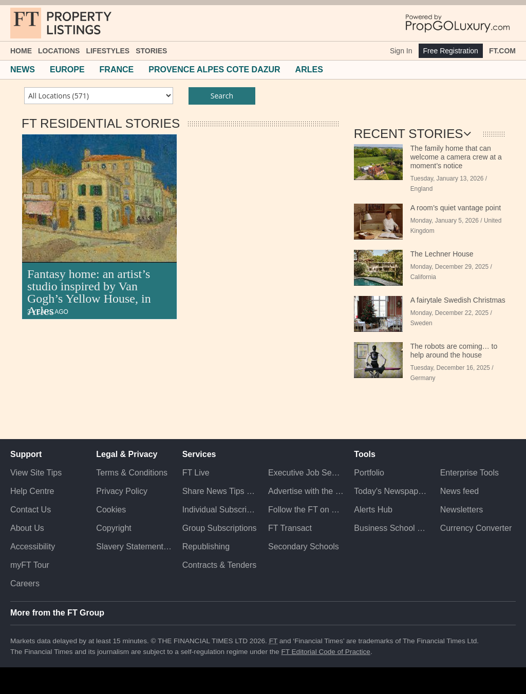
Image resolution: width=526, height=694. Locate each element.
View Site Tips (36, 472)
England (421, 188)
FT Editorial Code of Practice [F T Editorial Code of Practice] (325, 652)
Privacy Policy (121, 491)
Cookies (111, 509)
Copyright (113, 528)
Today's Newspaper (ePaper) (391, 491)
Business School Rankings (391, 528)
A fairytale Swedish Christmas (457, 300)
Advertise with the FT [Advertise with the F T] (306, 491)
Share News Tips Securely (220, 491)
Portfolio (369, 472)
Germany (423, 378)
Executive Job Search (306, 472)
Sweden (421, 323)
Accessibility (32, 546)
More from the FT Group (57, 612)
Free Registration (450, 51)
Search (222, 96)
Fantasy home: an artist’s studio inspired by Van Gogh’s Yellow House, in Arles (89, 292)
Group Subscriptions (219, 528)
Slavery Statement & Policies (134, 546)
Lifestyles (107, 51)
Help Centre (32, 491)
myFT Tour (29, 565)
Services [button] (199, 454)
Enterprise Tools (469, 472)
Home (21, 51)
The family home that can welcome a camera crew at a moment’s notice (456, 157)
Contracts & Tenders (219, 565)
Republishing (206, 546)
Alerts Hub (373, 509)
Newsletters (461, 509)
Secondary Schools (303, 546)
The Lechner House (442, 254)
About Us (27, 528)
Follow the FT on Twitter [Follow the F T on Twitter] (306, 509)
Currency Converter (476, 528)
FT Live (196, 472)
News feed (459, 491)
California (423, 277)
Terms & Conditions (131, 472)
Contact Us (30, 509)
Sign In (401, 51)
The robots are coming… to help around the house (454, 350)
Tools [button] (364, 454)
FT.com (502, 51)
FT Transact (290, 528)
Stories (151, 51)
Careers (25, 583)
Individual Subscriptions (220, 509)
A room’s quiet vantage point (455, 208)
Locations (59, 51)
